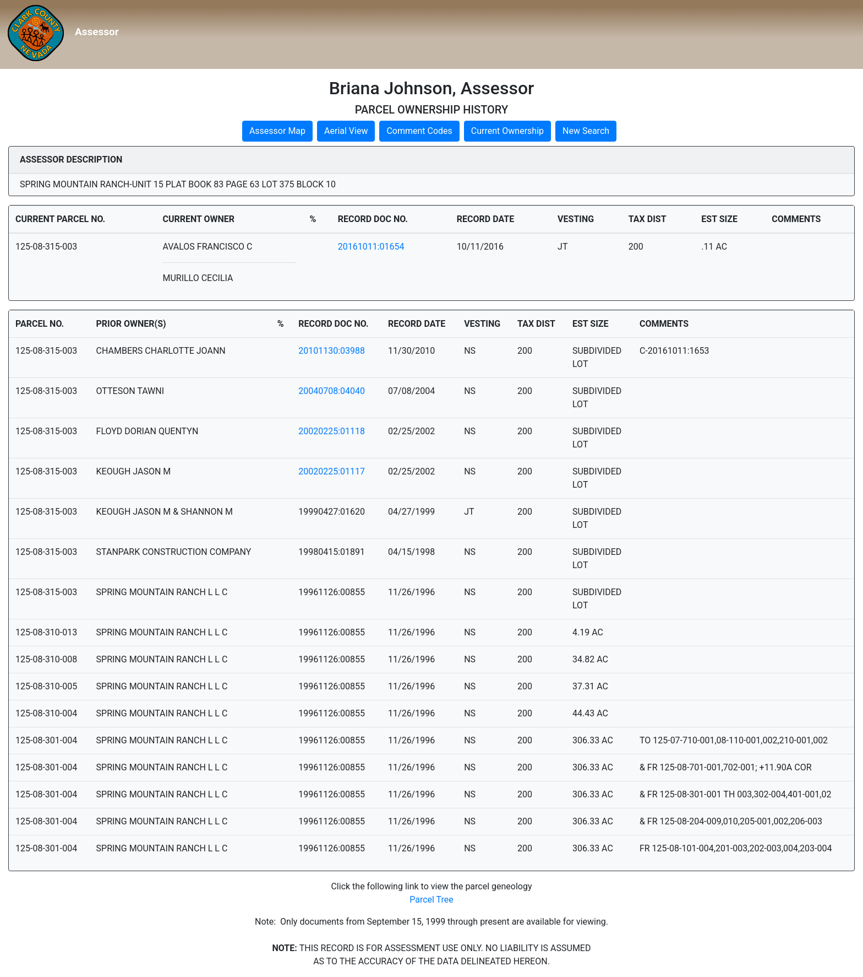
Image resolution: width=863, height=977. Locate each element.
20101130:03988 (331, 351)
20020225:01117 (331, 471)
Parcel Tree (431, 899)
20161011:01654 (371, 246)
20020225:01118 (331, 431)
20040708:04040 (331, 391)
